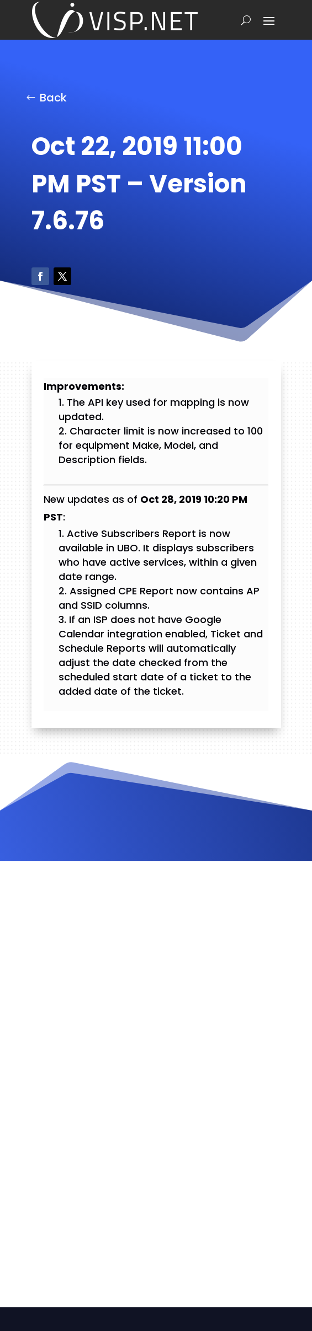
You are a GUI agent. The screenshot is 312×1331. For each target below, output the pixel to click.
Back (53, 97)
